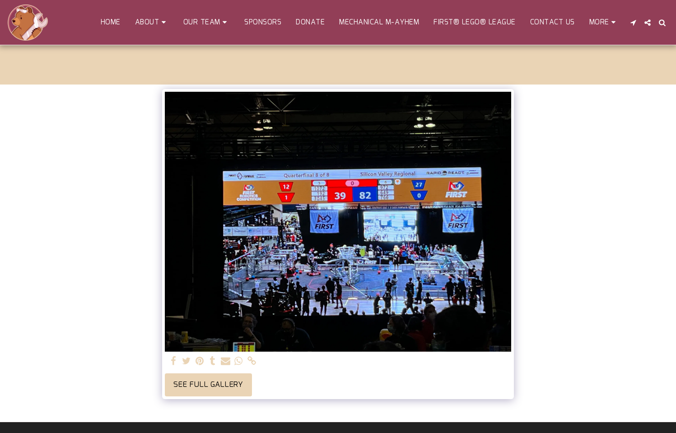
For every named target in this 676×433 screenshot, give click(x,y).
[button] (152, 22)
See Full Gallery (208, 385)
